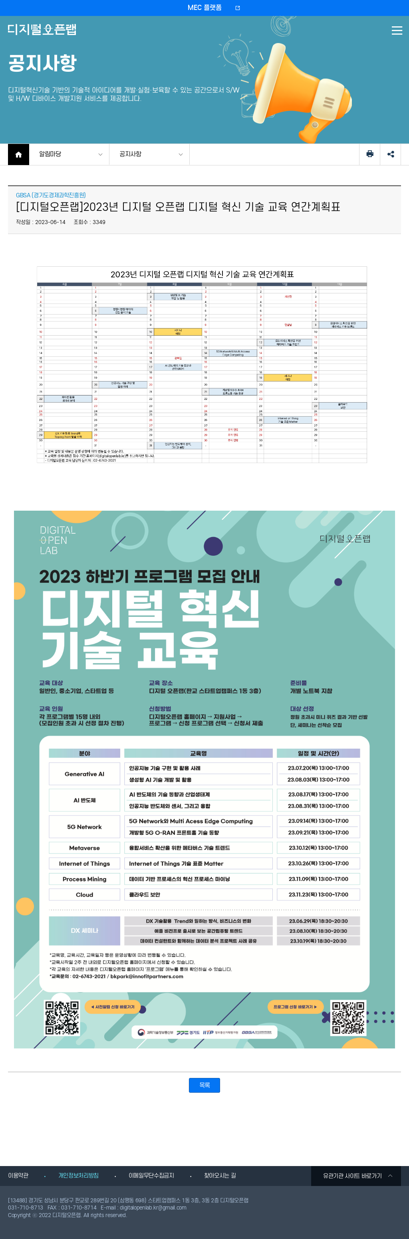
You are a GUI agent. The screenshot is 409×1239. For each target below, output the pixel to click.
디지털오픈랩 (43, 35)
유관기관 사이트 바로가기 (358, 1176)
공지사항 (130, 154)
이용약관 (18, 1175)
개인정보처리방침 (78, 1175)
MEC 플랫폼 (205, 8)
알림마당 (50, 154)
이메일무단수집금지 (151, 1175)
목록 (204, 1085)
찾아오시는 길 (220, 1175)
